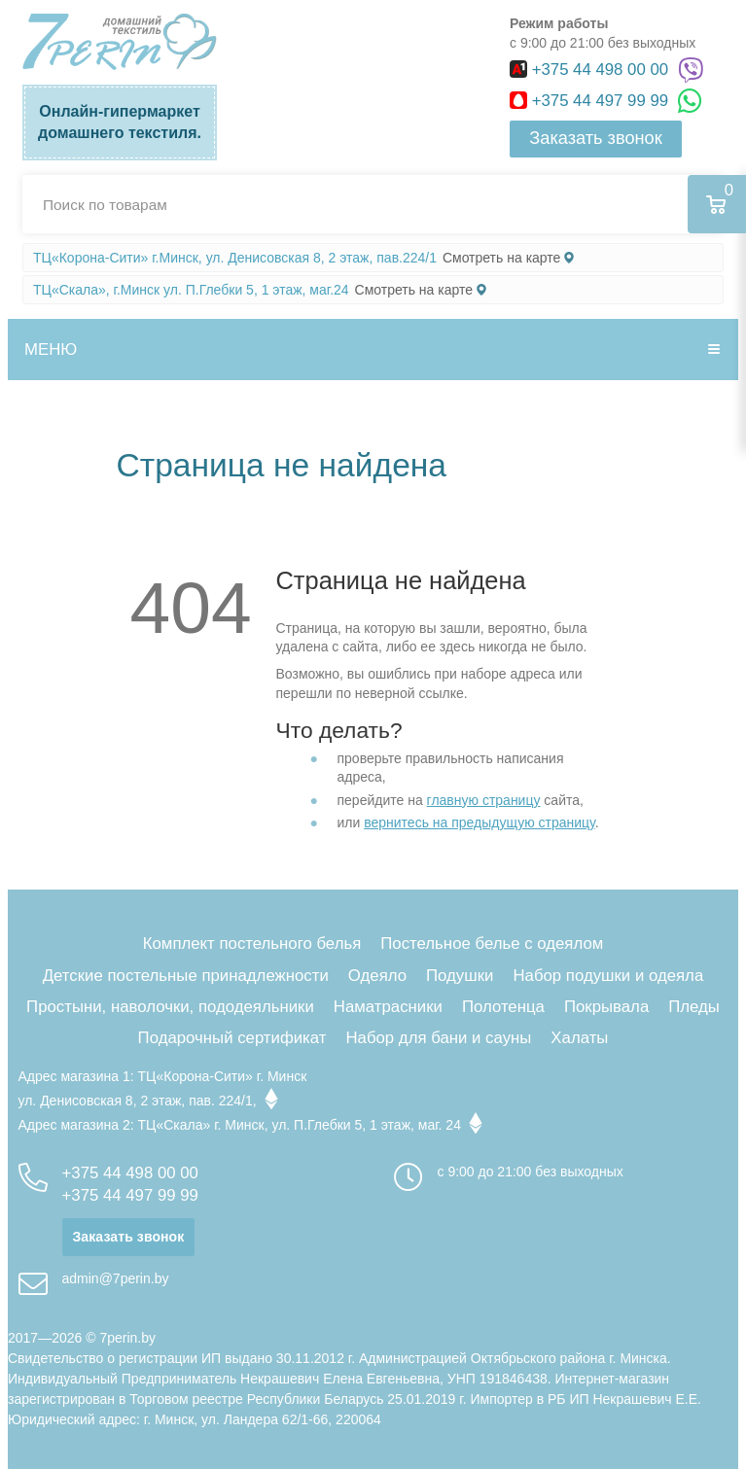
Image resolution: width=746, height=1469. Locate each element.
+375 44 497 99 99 (591, 100)
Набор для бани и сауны (438, 1038)
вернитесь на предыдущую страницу (479, 822)
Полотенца (503, 1006)
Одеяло (377, 975)
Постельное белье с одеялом (491, 943)
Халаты (579, 1038)
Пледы (694, 1006)
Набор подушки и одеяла (608, 975)
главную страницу (484, 800)
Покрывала (606, 1006)
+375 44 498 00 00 (591, 69)
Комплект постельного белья (252, 943)
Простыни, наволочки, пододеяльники (170, 1006)
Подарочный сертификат (232, 1038)
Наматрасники (388, 1006)
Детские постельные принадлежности (186, 975)
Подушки (459, 975)
